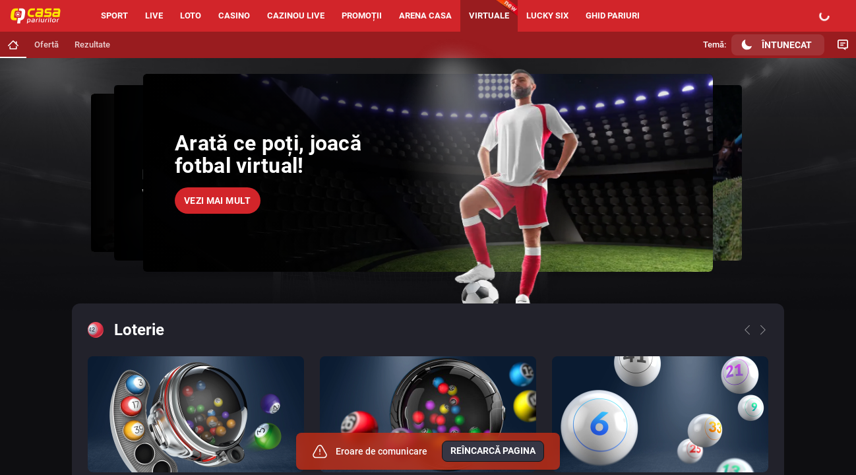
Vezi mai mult (217, 200)
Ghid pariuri (613, 15)
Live (154, 15)
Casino (234, 15)
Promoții (362, 15)
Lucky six (547, 15)
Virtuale (489, 15)
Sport (114, 15)
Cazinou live (295, 15)
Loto (190, 15)
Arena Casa (425, 15)
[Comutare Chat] (843, 45)
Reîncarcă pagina (492, 450)
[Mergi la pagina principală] (13, 45)
